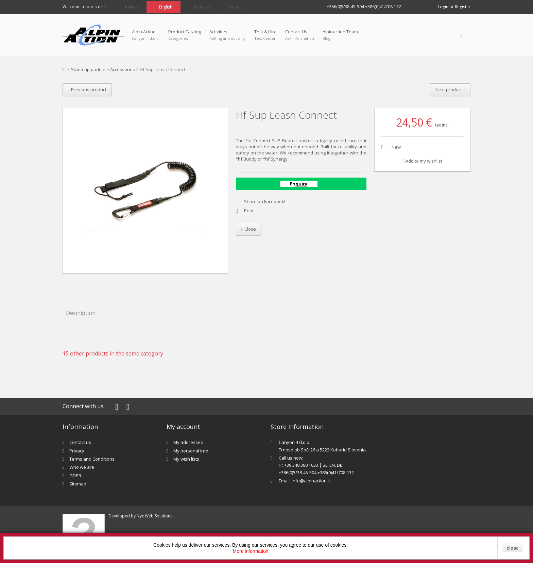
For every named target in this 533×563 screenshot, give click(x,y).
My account (183, 427)
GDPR (75, 476)
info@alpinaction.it (311, 481)
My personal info (190, 451)
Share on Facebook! (264, 201)
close (512, 548)
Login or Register (454, 7)
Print (249, 211)
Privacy (76, 451)
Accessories (122, 69)
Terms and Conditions (92, 459)
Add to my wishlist (423, 161)
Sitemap (77, 484)
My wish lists (186, 459)
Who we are (81, 467)
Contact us (80, 442)
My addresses (188, 442)
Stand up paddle (88, 69)
